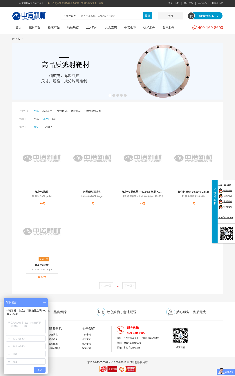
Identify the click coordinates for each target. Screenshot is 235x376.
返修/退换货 (54, 348)
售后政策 (53, 343)
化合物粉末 (62, 110)
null (54, 119)
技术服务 (149, 27)
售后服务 (227, 201)
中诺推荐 (130, 27)
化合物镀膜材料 (92, 110)
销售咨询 (227, 190)
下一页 (129, 285)
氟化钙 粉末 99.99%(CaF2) (193, 191)
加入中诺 (86, 343)
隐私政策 (53, 339)
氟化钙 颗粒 (42, 191)
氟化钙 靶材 (42, 265)
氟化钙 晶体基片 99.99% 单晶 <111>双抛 (142, 191)
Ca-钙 (45, 119)
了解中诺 (86, 334)
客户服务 (168, 27)
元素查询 (111, 27)
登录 (170, 3)
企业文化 (86, 339)
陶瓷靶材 (76, 110)
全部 (36, 110)
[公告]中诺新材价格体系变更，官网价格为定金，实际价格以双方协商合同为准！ (78, 3)
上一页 (106, 285)
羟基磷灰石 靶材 (92, 191)
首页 (18, 27)
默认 (37, 127)
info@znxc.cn (225, 217)
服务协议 (53, 334)
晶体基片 (47, 110)
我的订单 (188, 3)
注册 (177, 3)
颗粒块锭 (73, 27)
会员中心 (202, 3)
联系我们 (86, 348)
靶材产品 (35, 27)
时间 (48, 127)
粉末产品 (54, 27)
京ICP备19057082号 (99, 362)
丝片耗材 (92, 27)
